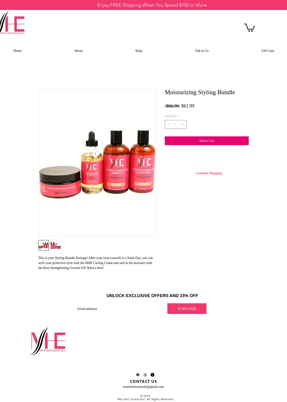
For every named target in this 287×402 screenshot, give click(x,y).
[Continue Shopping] (209, 173)
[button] (249, 27)
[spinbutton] (175, 124)
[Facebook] (138, 375)
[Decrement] (168, 124)
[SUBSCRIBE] (186, 308)
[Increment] (183, 124)
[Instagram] (145, 375)
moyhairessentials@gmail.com (143, 387)
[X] (152, 375)
